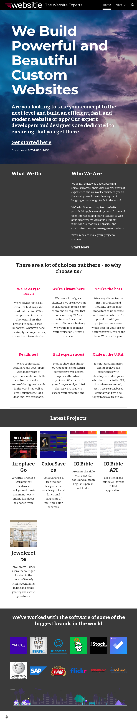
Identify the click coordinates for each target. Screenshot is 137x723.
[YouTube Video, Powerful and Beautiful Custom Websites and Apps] (38, 194)
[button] (132, 5)
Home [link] (107, 5)
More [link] (119, 5)
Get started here (31, 142)
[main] (68, 87)
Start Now (80, 247)
